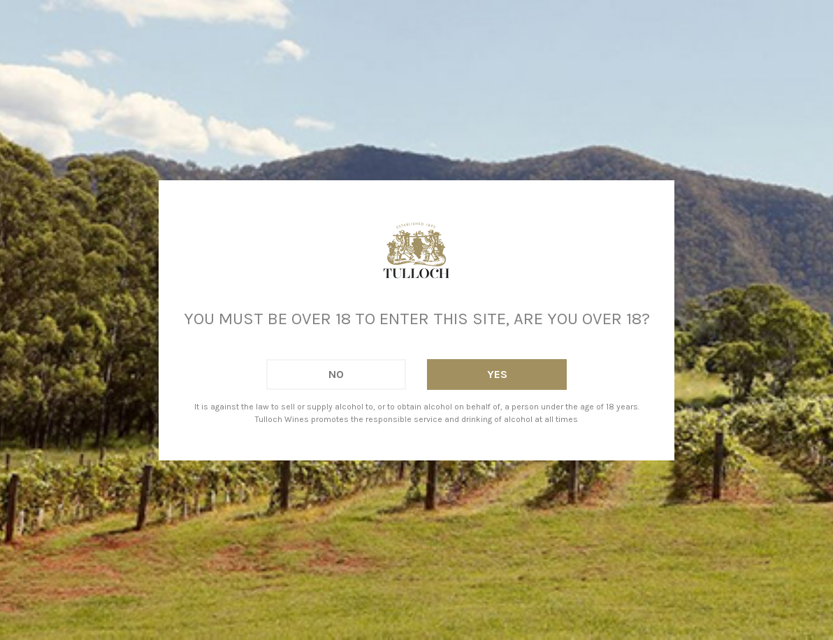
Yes (497, 374)
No (336, 374)
